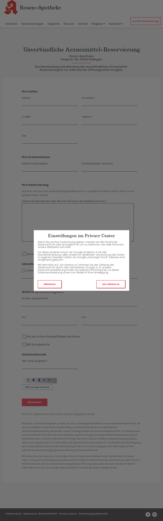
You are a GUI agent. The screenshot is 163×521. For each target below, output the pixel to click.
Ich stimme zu (110, 284)
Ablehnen (50, 284)
